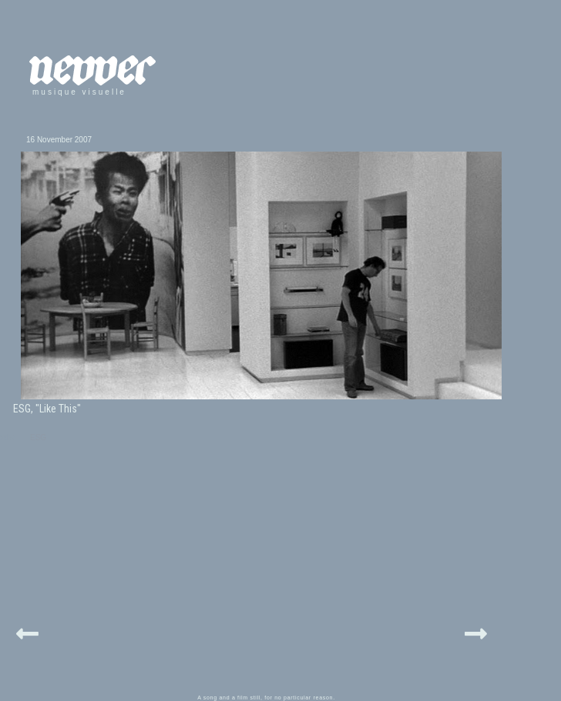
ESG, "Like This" (47, 408)
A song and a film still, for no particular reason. (266, 697)
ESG (38, 437)
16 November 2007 (59, 139)
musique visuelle (79, 92)
